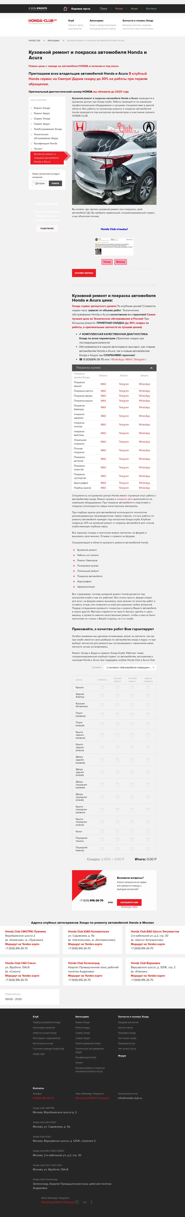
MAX (129, 359)
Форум (119, 8)
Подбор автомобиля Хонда (46, 1022)
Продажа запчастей (128, 1022)
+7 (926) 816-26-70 (16, 948)
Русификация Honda (45, 143)
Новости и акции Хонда (45, 1032)
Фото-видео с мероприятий (46, 1038)
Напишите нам (129, 902)
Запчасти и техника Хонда (133, 1016)
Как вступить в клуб (43, 1043)
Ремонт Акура (42, 113)
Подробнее (47, 228)
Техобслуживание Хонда (48, 129)
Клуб (35, 1016)
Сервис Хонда (42, 118)
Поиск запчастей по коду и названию (46, 176)
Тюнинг (38, 148)
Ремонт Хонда (42, 108)
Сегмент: (97, 667)
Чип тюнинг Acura (127, 1048)
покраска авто (125, 499)
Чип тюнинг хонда (127, 1038)
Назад (107, 261)
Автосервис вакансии (44, 1027)
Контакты (151, 8)
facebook (91, 1202)
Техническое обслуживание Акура (46, 136)
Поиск (103, 8)
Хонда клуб (39, 1054)
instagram (77, 1202)
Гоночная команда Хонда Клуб (48, 1048)
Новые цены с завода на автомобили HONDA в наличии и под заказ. (74, 66)
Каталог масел (125, 1027)
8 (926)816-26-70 (94, 359)
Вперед (120, 261)
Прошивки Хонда (127, 1032)
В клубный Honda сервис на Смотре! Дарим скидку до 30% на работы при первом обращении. (88, 79)
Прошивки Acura (126, 1043)
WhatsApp (118, 359)
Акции (134, 8)
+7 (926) (91, 900)
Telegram (140, 359)
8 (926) (38, 8)
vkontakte (84, 1202)
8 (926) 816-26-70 (43, 1098)
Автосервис (82, 1016)
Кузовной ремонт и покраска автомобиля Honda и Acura (46, 158)
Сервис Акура (42, 123)
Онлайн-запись (84, 273)
